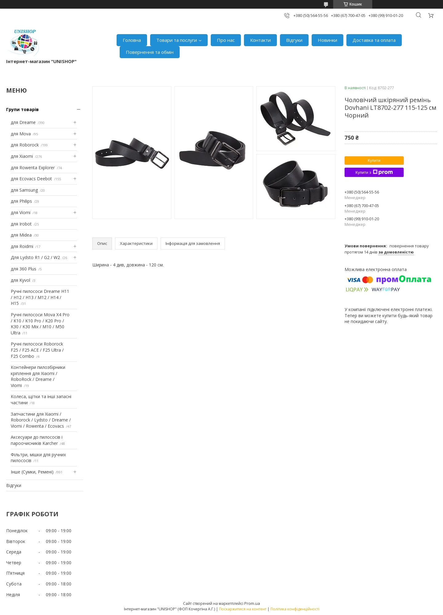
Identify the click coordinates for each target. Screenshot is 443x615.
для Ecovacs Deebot (31, 179)
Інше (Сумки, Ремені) (32, 472)
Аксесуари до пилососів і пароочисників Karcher (36, 440)
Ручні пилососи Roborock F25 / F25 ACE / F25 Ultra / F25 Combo (37, 350)
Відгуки (294, 40)
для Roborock (25, 145)
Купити (374, 160)
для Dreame (23, 122)
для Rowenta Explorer (33, 167)
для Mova (21, 134)
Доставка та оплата (374, 40)
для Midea (21, 235)
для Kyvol (20, 280)
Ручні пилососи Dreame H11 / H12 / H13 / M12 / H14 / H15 (40, 297)
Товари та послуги (176, 40)
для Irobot (21, 224)
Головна (132, 40)
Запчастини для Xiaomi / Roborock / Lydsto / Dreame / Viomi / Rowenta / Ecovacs (41, 420)
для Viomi (20, 212)
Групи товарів (22, 109)
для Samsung (24, 190)
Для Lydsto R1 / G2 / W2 (35, 257)
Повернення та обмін (150, 52)
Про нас (226, 40)
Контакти (260, 40)
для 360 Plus (23, 269)
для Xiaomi (22, 156)
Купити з (374, 172)
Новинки (327, 40)
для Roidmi (22, 246)
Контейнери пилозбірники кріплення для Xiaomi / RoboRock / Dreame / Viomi (38, 376)
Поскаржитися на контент (242, 609)
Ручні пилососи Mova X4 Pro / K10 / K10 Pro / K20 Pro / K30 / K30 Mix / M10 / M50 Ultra (40, 324)
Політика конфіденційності (294, 609)
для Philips (21, 201)
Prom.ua (252, 603)
